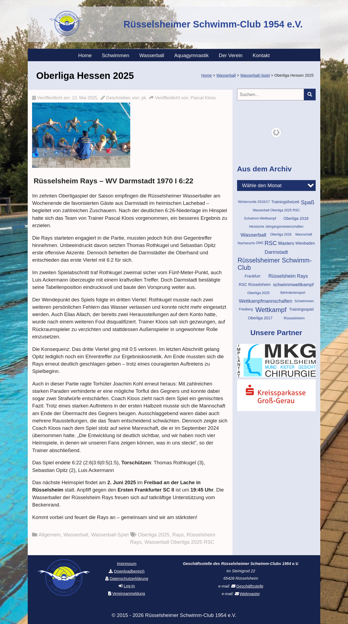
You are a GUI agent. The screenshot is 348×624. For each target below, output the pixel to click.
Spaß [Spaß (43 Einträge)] (307, 202)
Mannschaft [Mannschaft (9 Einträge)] (303, 234)
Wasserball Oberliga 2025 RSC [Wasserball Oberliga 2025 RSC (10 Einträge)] (276, 210)
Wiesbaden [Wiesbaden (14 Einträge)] (305, 243)
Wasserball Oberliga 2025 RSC (179, 542)
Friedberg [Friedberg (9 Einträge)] (246, 309)
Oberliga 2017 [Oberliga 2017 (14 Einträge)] (260, 318)
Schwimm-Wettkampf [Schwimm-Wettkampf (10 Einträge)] (260, 218)
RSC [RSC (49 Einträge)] (271, 243)
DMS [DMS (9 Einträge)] (259, 243)
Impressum (126, 563)
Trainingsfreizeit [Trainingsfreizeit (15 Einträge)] (285, 202)
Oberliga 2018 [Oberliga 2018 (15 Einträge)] (295, 218)
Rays (178, 534)
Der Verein (231, 55)
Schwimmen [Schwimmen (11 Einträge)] (304, 301)
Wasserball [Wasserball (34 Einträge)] (253, 235)
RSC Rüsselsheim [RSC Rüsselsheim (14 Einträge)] (255, 284)
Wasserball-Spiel (110, 534)
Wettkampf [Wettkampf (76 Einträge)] (270, 309)
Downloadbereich (129, 571)
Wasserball (151, 55)
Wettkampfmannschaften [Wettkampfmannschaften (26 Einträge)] (265, 301)
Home (85, 55)
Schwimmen (115, 55)
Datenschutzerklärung (129, 578)
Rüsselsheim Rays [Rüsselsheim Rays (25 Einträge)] (288, 276)
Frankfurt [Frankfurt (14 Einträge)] (252, 276)
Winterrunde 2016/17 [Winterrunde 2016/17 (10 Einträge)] (254, 202)
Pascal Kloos (203, 97)
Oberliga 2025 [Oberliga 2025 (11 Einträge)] (258, 293)
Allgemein (50, 534)
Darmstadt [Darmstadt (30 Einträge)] (276, 252)
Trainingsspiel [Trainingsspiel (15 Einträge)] (301, 309)
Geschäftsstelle (249, 586)
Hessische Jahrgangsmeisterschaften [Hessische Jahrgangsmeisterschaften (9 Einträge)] (276, 226)
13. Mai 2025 (84, 97)
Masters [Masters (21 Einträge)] (286, 243)
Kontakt (261, 55)
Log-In (129, 586)
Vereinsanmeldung (128, 593)
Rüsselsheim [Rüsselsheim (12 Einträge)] (294, 318)
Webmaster (250, 594)
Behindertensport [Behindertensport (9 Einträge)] (292, 293)
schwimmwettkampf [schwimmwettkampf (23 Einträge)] (293, 284)
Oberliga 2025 (154, 534)
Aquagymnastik (191, 55)
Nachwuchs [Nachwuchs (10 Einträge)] (246, 243)
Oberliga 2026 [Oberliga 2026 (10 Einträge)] (281, 234)
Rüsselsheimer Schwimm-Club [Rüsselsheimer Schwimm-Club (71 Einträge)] (275, 264)
